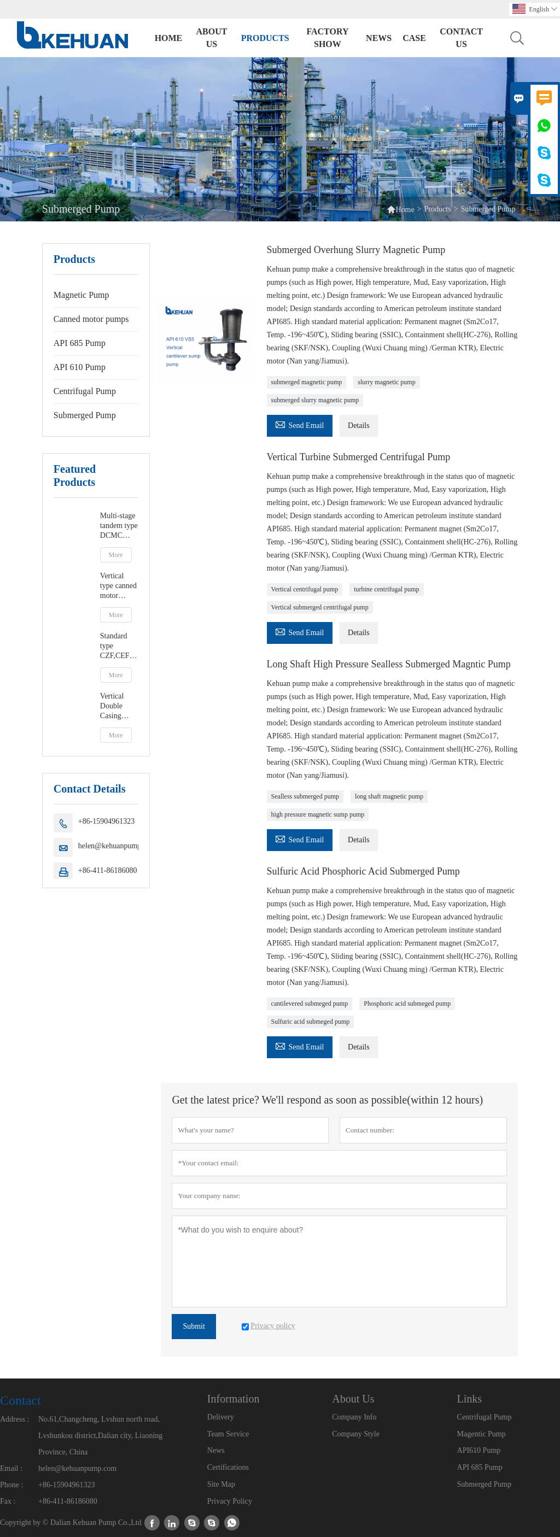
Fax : (7, 1501)
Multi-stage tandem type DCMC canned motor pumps (119, 526)
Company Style (356, 1434)
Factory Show (327, 38)
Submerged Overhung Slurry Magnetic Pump (356, 249)
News (379, 38)
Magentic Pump (481, 1434)
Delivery (220, 1417)
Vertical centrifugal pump (305, 589)
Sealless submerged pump (305, 796)
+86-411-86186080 (107, 870)
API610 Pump (479, 1450)
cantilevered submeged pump (309, 1003)
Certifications (228, 1467)
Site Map (221, 1484)
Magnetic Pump (81, 295)
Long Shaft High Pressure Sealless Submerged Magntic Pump (389, 664)
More (116, 555)
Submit (194, 1326)
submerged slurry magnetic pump (315, 400)
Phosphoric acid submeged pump (407, 1003)
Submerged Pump (85, 415)
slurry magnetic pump (386, 382)
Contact (20, 1400)
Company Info (354, 1417)
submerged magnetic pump (306, 382)
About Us (212, 38)
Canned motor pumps (91, 319)
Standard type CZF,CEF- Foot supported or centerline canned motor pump (119, 646)
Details (359, 425)
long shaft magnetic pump (389, 796)
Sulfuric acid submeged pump (310, 1021)
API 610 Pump (80, 367)
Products (265, 38)
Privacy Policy (229, 1501)
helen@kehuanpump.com (117, 846)
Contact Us (461, 38)
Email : (11, 1468)
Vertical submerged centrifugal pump (320, 607)
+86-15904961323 (106, 821)
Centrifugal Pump (85, 391)
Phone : (11, 1485)
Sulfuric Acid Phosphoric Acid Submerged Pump (363, 871)
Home (169, 38)
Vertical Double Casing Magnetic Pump (114, 706)
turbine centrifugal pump (386, 589)
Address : (14, 1419)
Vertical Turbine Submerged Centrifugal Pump (359, 456)
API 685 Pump (80, 343)
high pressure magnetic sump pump (318, 814)
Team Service (228, 1434)
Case (414, 38)
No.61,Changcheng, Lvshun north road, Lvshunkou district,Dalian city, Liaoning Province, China (100, 1435)
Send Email (299, 424)
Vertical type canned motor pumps (118, 586)
